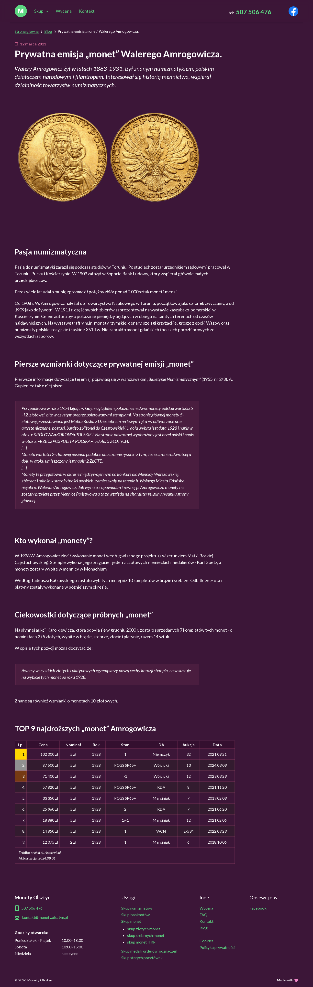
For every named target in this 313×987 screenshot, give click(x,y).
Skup (39, 11)
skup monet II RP (141, 942)
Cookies (206, 940)
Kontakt (87, 11)
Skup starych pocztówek (142, 957)
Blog (204, 927)
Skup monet (131, 921)
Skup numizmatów (136, 908)
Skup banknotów (135, 914)
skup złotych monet (143, 928)
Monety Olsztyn (39, 980)
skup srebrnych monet (145, 935)
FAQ (203, 914)
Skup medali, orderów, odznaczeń (149, 951)
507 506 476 (253, 11)
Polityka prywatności (217, 947)
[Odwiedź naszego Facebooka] (293, 12)
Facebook (258, 908)
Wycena (64, 11)
